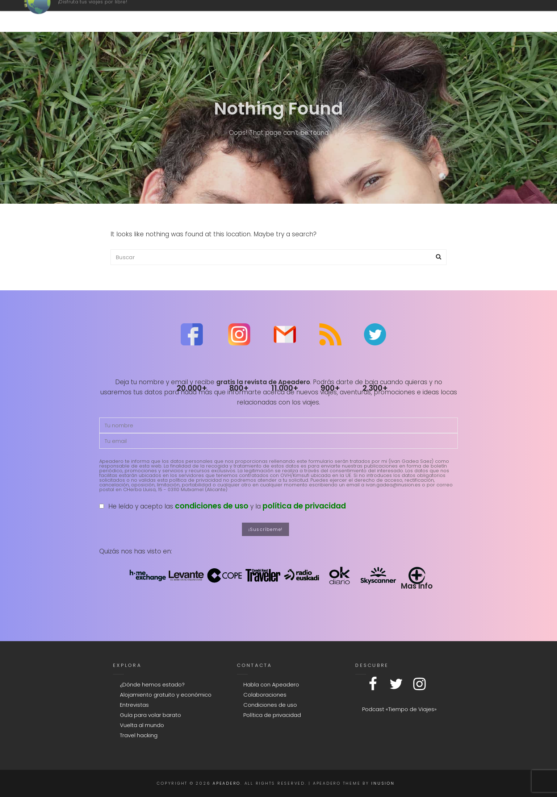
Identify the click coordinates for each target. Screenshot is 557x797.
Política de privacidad (272, 715)
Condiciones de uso (270, 705)
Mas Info (417, 586)
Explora (455, 16)
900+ (330, 388)
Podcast (305, 16)
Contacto (399, 16)
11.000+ (284, 388)
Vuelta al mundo (142, 725)
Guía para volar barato (150, 715)
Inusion (382, 783)
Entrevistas (134, 705)
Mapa (348, 16)
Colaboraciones (264, 694)
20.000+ (192, 388)
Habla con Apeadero (271, 684)
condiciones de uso (211, 506)
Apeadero (87, 12)
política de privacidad (304, 506)
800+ (239, 388)
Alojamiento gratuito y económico (166, 694)
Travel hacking (139, 735)
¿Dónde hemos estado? (152, 684)
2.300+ (375, 388)
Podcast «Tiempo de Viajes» (399, 709)
